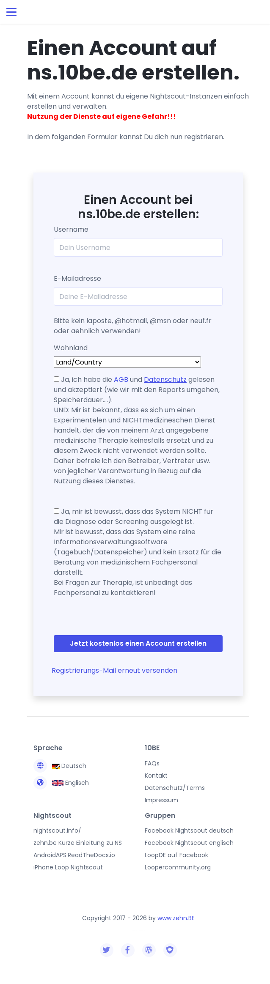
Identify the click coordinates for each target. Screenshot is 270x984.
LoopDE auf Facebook (176, 855)
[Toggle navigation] (11, 12)
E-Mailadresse (77, 278)
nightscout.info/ (57, 830)
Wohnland (71, 348)
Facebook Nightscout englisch (189, 843)
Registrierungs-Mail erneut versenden (114, 670)
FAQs (152, 763)
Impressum (161, 800)
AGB (121, 379)
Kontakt (156, 775)
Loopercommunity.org (178, 867)
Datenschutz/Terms (175, 788)
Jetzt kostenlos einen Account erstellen (138, 643)
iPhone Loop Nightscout (68, 867)
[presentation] (101, 617)
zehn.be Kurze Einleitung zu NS (77, 843)
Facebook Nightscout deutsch (189, 830)
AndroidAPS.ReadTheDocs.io (74, 855)
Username (71, 229)
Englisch (61, 782)
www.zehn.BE (176, 918)
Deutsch (59, 766)
